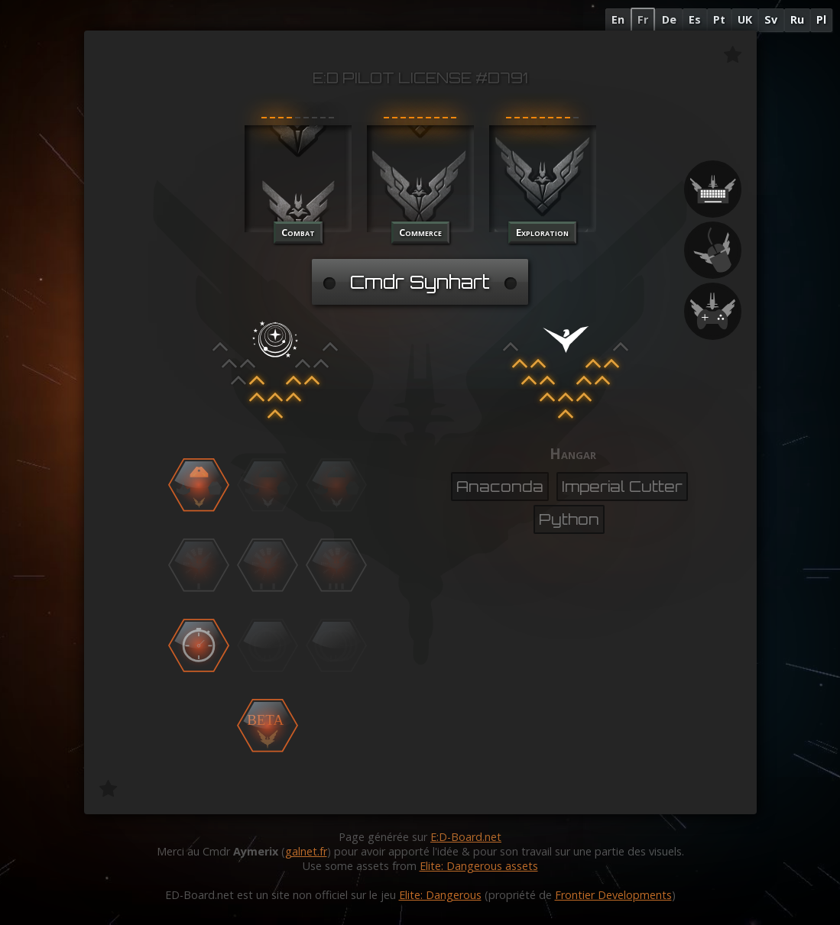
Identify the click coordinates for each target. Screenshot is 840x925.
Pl (821, 19)
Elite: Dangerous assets (479, 866)
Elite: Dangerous (440, 895)
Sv (770, 19)
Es (695, 19)
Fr (642, 19)
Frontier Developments (613, 895)
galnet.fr (306, 851)
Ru (797, 19)
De (669, 19)
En (617, 19)
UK (745, 19)
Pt (719, 19)
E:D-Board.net (465, 837)
